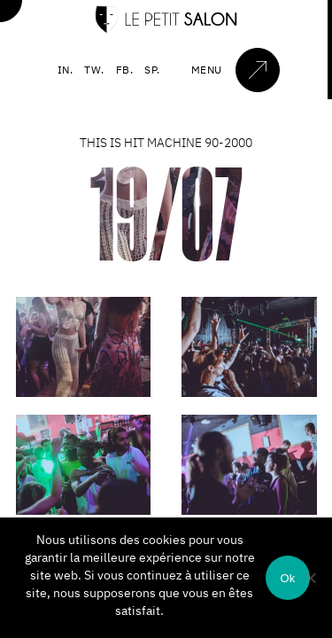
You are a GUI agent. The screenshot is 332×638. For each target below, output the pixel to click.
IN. (65, 69)
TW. (94, 69)
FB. (125, 69)
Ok (287, 578)
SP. (152, 69)
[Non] (310, 578)
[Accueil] (166, 28)
